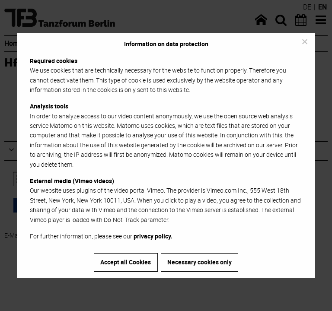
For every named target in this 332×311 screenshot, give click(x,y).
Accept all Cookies (125, 262)
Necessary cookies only (199, 262)
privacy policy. (153, 236)
